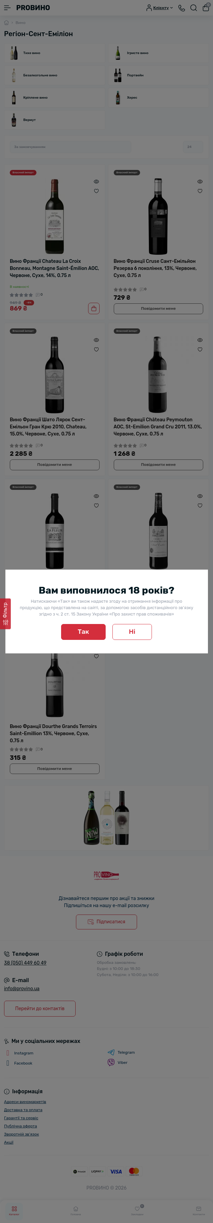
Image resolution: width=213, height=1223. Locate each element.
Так (83, 631)
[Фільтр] (5, 613)
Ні (132, 631)
